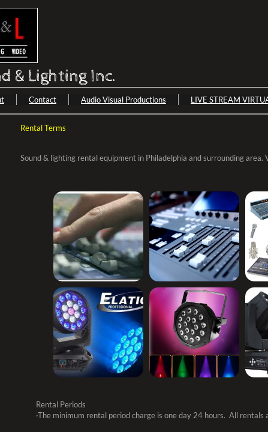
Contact (42, 99)
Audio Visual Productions (123, 99)
